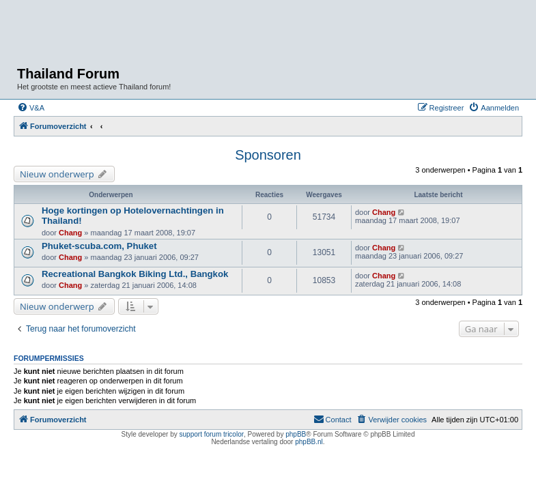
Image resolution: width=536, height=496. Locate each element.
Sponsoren (268, 154)
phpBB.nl (309, 442)
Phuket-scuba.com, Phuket (99, 246)
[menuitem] (30, 108)
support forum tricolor (212, 434)
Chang (70, 233)
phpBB (295, 434)
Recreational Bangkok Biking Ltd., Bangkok (135, 274)
